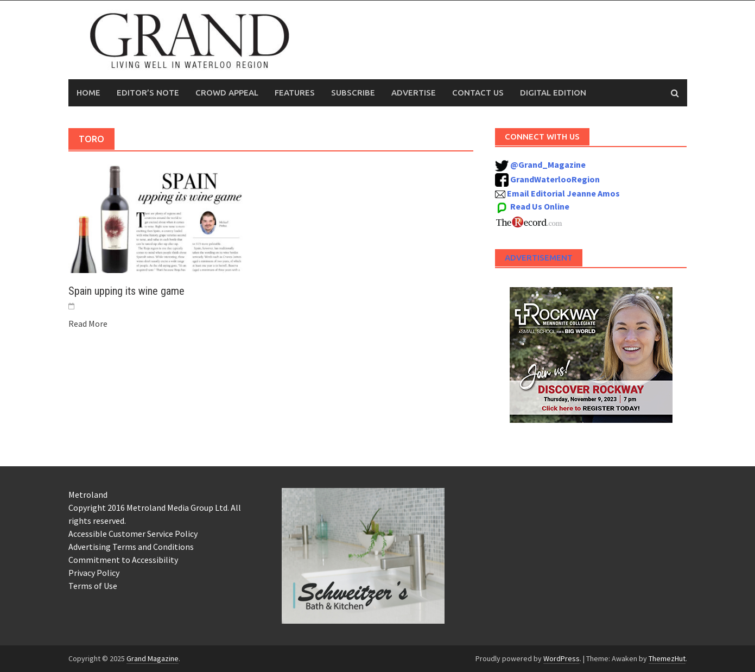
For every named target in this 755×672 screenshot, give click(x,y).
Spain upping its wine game (126, 290)
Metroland (87, 494)
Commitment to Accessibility (123, 559)
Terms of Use (92, 585)
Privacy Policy (93, 572)
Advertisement (539, 257)
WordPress (561, 658)
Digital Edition (553, 92)
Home (88, 92)
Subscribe (353, 92)
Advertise (413, 92)
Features (295, 92)
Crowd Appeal (226, 92)
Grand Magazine (152, 658)
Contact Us (478, 92)
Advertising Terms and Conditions (131, 546)
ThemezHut (667, 658)
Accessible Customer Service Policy (133, 533)
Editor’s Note (148, 92)
